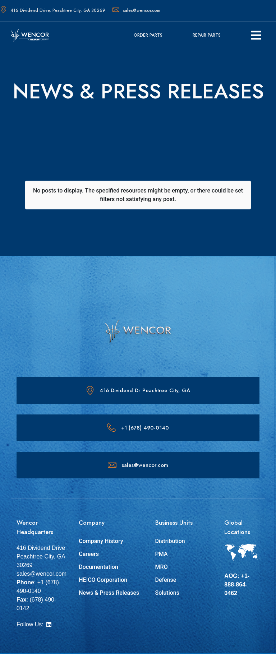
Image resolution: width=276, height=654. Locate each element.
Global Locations (237, 527)
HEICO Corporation (103, 579)
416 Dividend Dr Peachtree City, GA (145, 390)
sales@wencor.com (136, 10)
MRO (161, 566)
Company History (101, 541)
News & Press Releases (109, 592)
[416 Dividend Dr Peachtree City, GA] (90, 390)
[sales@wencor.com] (112, 465)
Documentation (98, 566)
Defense (165, 579)
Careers (89, 554)
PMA (161, 554)
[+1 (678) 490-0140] (111, 427)
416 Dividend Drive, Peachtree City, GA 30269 (52, 10)
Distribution (170, 541)
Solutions (167, 592)
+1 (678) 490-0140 (145, 428)
